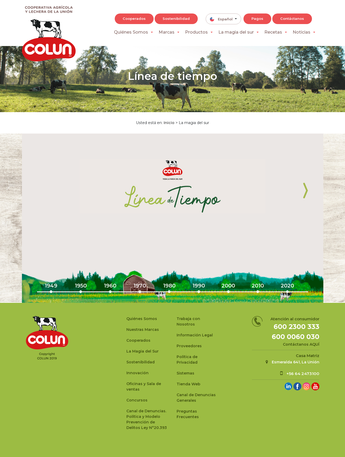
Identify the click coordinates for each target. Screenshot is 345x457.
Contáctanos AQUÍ (301, 344)
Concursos (137, 400)
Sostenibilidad (176, 18)
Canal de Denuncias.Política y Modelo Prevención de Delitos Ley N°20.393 (146, 419)
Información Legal (195, 335)
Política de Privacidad (187, 359)
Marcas (166, 32)
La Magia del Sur (142, 351)
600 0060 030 (295, 337)
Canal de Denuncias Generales (196, 397)
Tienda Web (188, 384)
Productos (196, 32)
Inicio (169, 122)
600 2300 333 (296, 327)
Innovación (137, 373)
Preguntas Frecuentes (188, 414)
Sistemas (185, 373)
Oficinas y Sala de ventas (143, 386)
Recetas (273, 32)
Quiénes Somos (131, 32)
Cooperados (134, 18)
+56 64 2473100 (302, 373)
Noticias (301, 32)
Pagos (257, 18)
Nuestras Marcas (142, 329)
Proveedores (189, 346)
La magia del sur (236, 32)
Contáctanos (292, 18)
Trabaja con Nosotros (188, 321)
